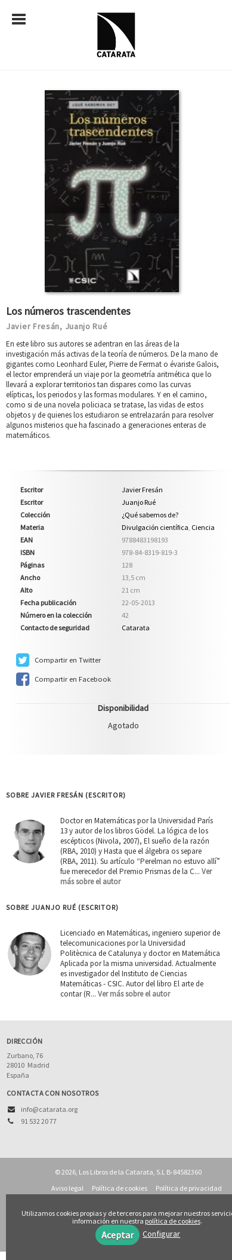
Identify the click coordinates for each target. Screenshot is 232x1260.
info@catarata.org (49, 1109)
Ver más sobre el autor (134, 994)
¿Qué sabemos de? (150, 515)
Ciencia (203, 527)
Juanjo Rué (86, 326)
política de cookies (172, 1220)
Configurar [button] (161, 1233)
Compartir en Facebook (63, 679)
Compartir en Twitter (58, 660)
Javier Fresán (33, 326)
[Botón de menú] (23, 19)
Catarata (136, 627)
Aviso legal (67, 1188)
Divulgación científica (155, 527)
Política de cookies (119, 1188)
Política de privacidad (189, 1188)
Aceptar (117, 1235)
